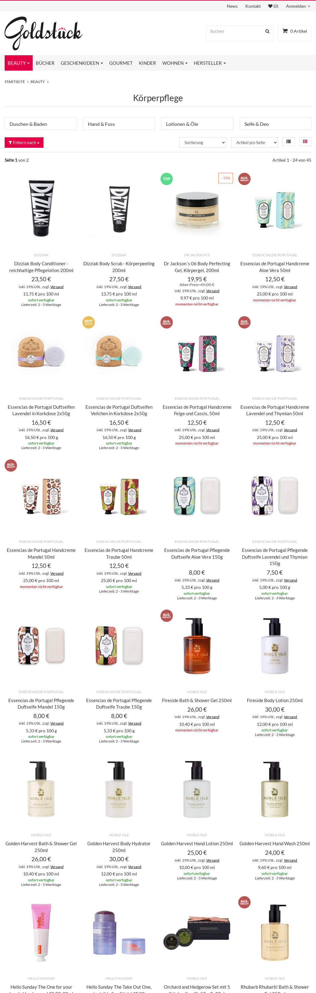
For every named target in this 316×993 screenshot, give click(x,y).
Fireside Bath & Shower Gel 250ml (197, 700)
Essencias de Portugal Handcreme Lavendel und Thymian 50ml (274, 410)
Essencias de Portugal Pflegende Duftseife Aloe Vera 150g (197, 553)
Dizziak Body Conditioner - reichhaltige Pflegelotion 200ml (41, 267)
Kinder (147, 63)
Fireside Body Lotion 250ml (275, 700)
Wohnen (175, 63)
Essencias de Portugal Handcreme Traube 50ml (119, 553)
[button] (288, 141)
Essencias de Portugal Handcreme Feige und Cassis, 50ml (197, 410)
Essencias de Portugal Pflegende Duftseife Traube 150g (119, 703)
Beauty (19, 63)
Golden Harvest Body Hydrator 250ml (119, 847)
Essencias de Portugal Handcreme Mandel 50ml (41, 553)
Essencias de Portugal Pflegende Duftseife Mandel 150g (41, 703)
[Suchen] (234, 31)
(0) (273, 6)
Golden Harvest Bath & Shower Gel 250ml (41, 847)
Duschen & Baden (28, 124)
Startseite (15, 81)
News (232, 6)
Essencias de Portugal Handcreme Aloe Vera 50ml (274, 267)
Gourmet (121, 63)
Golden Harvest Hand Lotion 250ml (197, 843)
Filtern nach (24, 142)
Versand (57, 286)
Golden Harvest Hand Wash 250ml (274, 843)
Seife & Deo (256, 124)
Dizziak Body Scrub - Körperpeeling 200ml (119, 267)
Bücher (45, 63)
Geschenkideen (82, 63)
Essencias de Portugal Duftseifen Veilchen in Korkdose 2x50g (118, 410)
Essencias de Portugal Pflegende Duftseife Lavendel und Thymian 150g (275, 556)
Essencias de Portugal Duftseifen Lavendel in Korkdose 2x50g (41, 410)
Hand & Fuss (101, 124)
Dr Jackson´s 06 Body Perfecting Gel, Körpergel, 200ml (197, 267)
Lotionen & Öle (182, 124)
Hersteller (210, 63)
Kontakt (253, 6)
